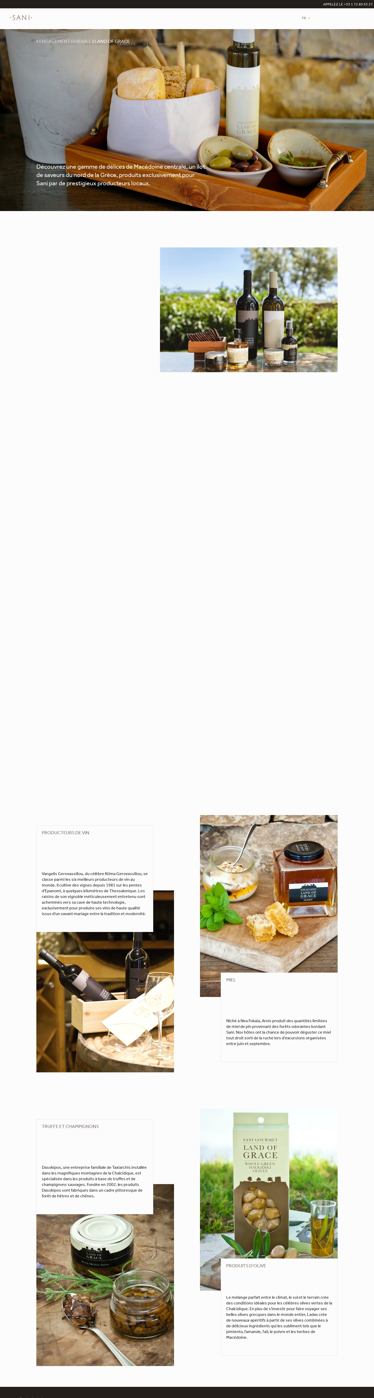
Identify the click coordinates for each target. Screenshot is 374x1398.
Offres (220, 45)
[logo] (21, 21)
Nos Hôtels (97, 45)
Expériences (192, 45)
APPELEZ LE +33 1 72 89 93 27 (348, 5)
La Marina (245, 45)
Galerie (272, 45)
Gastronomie (157, 45)
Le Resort (66, 45)
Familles (126, 45)
